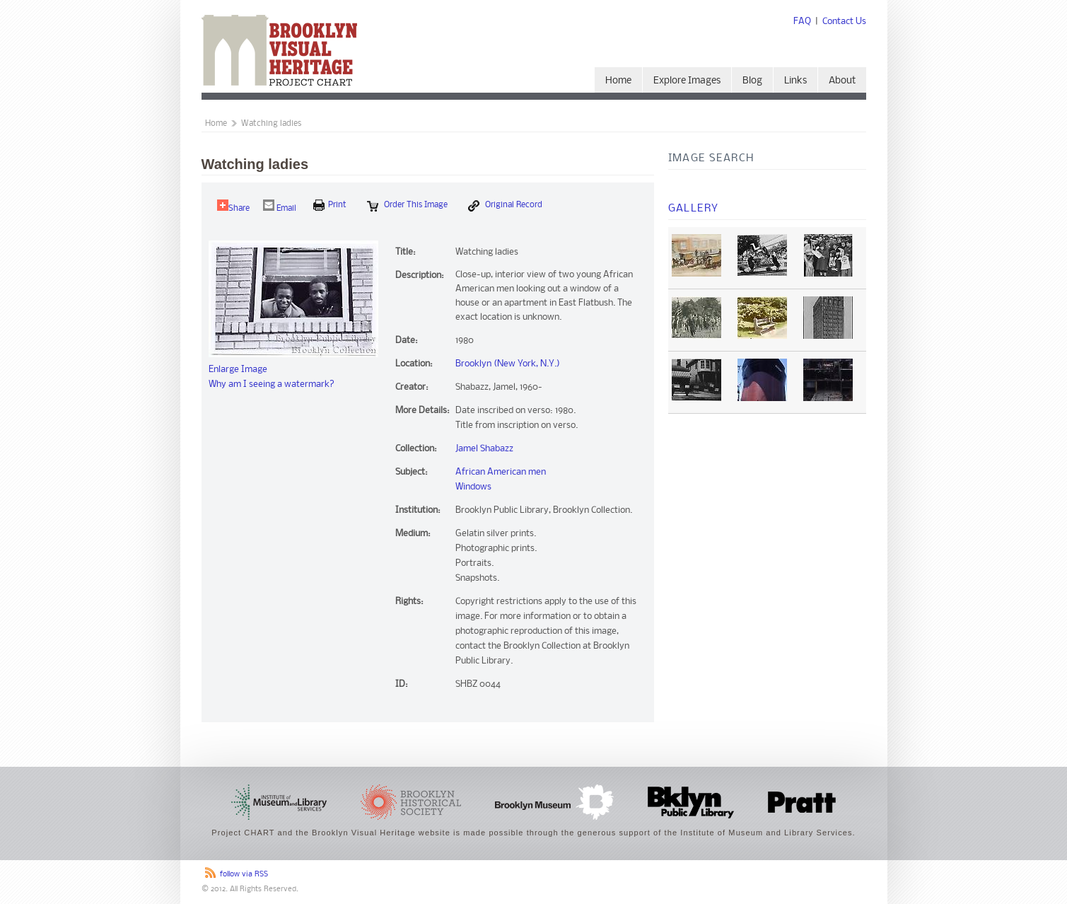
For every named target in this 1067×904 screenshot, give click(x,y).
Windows (473, 487)
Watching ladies (271, 124)
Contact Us (844, 21)
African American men (500, 472)
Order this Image (407, 205)
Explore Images (687, 81)
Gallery (693, 208)
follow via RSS (244, 875)
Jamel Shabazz (484, 448)
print (329, 205)
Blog (752, 81)
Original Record (505, 205)
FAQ (802, 21)
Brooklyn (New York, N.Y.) (507, 364)
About (842, 81)
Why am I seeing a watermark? (271, 384)
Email (279, 206)
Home (618, 81)
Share (233, 206)
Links (795, 81)
